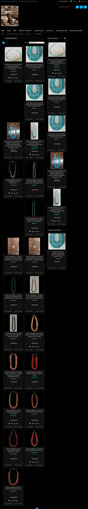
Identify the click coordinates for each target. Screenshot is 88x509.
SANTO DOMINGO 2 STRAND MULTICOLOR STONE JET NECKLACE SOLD (33, 335)
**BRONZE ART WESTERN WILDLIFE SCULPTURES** (11, 56)
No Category (5, 97)
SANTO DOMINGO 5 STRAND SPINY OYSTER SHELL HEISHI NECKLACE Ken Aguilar (54, 335)
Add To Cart (33, 78)
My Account (21, 1)
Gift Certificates (14, 1)
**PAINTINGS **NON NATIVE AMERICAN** (9, 49)
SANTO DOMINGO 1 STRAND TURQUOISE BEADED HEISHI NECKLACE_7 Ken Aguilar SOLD (55, 258)
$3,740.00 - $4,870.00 (7, 114)
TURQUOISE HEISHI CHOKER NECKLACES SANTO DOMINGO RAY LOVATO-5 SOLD (55, 66)
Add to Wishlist (28, 81)
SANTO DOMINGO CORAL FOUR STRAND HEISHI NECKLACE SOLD (33, 450)
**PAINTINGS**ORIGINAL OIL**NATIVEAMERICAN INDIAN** (10, 77)
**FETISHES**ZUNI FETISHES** (9, 62)
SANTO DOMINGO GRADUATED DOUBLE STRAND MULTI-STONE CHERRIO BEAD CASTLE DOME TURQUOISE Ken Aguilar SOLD (33, 144)
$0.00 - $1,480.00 (6, 105)
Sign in (26, 1)
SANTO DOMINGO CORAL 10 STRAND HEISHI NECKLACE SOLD (54, 373)
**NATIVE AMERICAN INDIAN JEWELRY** (15, 34)
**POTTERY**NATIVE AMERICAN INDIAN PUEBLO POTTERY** (10, 91)
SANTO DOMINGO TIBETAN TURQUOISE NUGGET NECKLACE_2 (33, 181)
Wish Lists (74, 1)
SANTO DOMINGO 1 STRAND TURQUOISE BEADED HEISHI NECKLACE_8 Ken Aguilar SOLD (33, 296)
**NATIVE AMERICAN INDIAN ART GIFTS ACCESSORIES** (10, 69)
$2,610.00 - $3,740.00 (7, 111)
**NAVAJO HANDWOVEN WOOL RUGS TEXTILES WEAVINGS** (9, 82)
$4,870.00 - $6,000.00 (7, 117)
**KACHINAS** (5, 65)
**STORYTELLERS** (7, 94)
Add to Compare (38, 81)
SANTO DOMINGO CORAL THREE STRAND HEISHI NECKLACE (33, 412)
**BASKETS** (5, 45)
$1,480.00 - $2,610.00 (7, 108)
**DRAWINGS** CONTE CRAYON (10, 59)
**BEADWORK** (6, 52)
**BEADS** (28, 34)
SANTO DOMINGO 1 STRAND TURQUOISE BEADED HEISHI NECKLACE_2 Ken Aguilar (54, 220)
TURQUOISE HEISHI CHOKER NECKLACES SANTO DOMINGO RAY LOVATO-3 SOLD (55, 104)
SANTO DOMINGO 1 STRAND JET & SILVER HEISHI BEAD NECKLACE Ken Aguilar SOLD (54, 296)
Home (2, 34)
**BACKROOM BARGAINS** (8, 42)
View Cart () (83, 1)
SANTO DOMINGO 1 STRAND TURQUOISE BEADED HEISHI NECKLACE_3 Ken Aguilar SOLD (33, 258)
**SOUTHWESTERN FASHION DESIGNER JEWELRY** (9, 86)
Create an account (33, 1)
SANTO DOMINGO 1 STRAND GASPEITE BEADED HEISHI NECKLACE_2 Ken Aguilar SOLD (55, 181)
